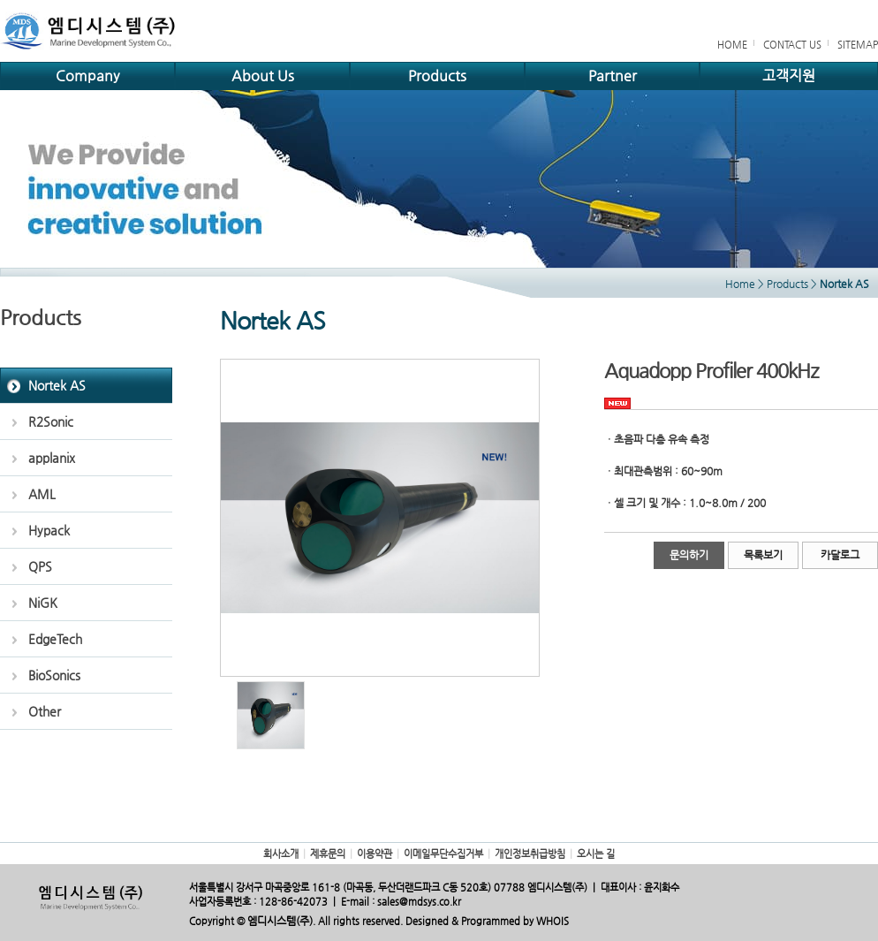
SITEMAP (857, 44)
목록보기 (763, 555)
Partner (612, 75)
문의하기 (689, 555)
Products (437, 75)
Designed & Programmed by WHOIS (487, 921)
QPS (40, 566)
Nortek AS (57, 385)
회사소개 (281, 854)
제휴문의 (327, 854)
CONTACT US (792, 44)
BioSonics (54, 675)
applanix (51, 458)
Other (44, 711)
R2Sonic (50, 421)
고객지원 (788, 75)
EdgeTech (55, 639)
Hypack (49, 530)
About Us (262, 75)
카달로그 (840, 555)
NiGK (42, 603)
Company (87, 75)
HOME (732, 44)
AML (42, 494)
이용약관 (374, 854)
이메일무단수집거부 (443, 854)
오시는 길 (596, 854)
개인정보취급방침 (530, 854)
